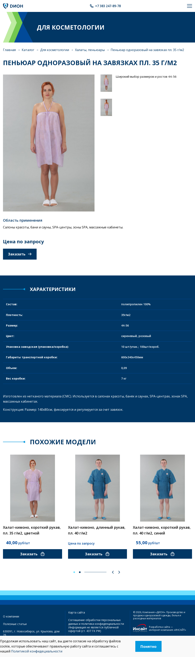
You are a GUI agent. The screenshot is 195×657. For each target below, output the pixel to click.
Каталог (28, 50)
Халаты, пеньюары (90, 50)
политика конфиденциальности (102, 624)
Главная (9, 50)
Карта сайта (76, 612)
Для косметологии (54, 50)
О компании (11, 616)
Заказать (20, 254)
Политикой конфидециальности (36, 651)
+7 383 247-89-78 (108, 6)
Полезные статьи (15, 624)
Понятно (148, 646)
